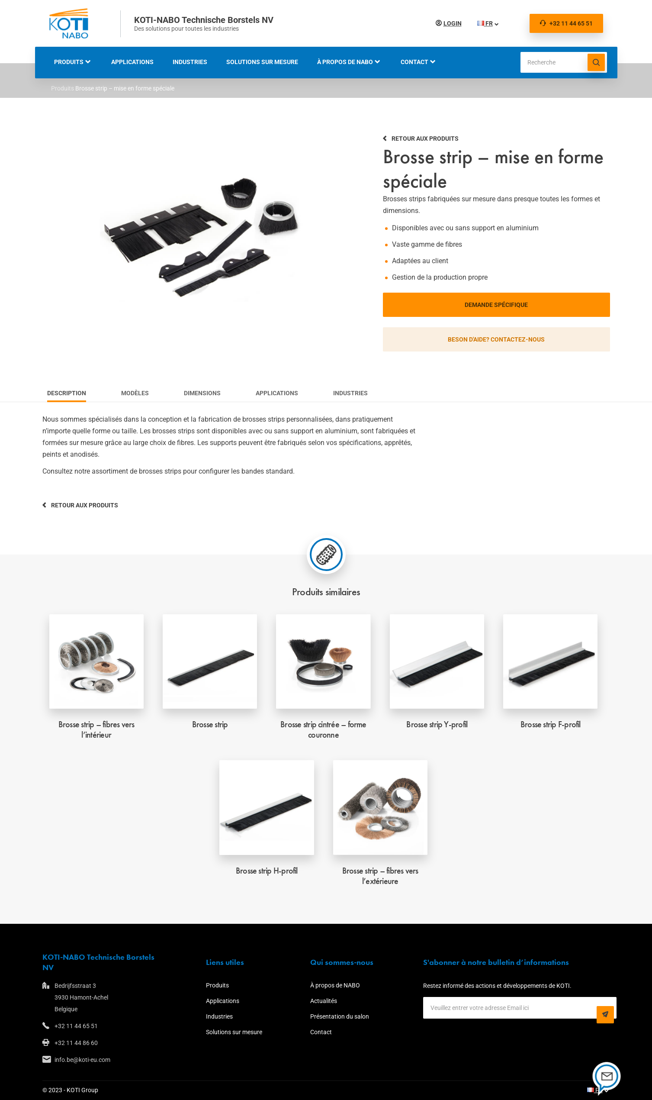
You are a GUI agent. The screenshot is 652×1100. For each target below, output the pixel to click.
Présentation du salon (339, 1016)
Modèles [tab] (135, 393)
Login (452, 23)
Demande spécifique (496, 304)
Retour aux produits (425, 138)
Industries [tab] (350, 393)
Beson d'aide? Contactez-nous (496, 339)
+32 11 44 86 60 (76, 1042)
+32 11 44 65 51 (566, 23)
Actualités (323, 1000)
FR (485, 23)
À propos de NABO (345, 61)
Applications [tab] (277, 393)
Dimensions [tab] (202, 393)
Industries (190, 61)
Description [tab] (66, 393)
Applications (132, 61)
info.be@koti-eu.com (82, 1059)
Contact (414, 61)
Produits (69, 61)
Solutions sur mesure (262, 61)
